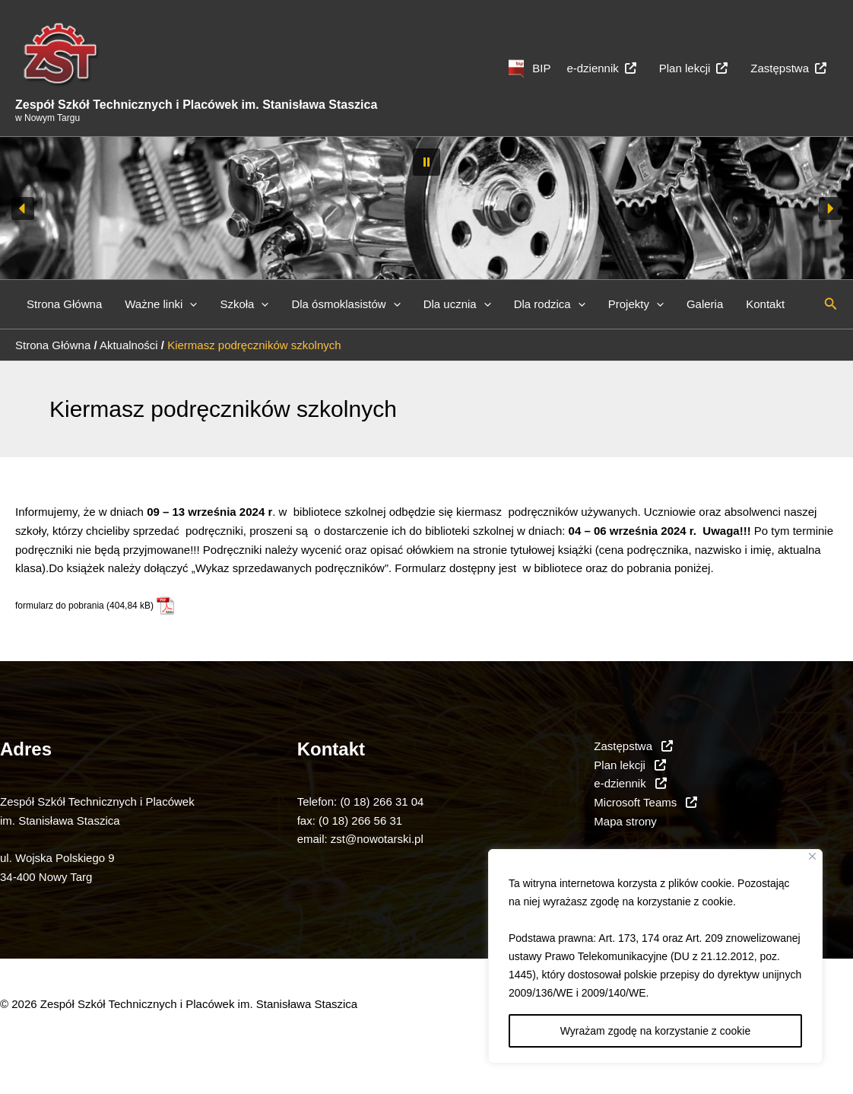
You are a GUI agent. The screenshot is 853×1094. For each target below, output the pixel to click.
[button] (426, 162)
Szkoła (244, 304)
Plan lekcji (693, 68)
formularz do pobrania (59, 605)
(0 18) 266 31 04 (381, 801)
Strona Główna (64, 303)
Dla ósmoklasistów (345, 304)
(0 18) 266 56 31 (360, 820)
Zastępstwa (788, 68)
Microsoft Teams (645, 802)
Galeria (705, 303)
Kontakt (765, 303)
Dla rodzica (549, 304)
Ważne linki (161, 304)
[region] (655, 956)
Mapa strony (625, 821)
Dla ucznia (457, 304)
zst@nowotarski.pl (377, 838)
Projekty (636, 304)
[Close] (812, 856)
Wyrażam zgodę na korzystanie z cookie (655, 1031)
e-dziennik (601, 68)
